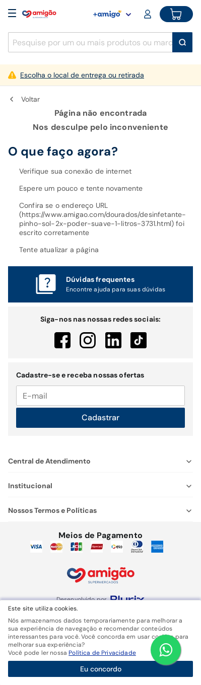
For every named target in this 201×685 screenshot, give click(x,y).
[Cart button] (176, 14)
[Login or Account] (149, 14)
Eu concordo (100, 668)
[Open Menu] (12, 14)
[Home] (39, 14)
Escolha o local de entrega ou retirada (82, 75)
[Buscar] (182, 42)
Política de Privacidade (102, 653)
